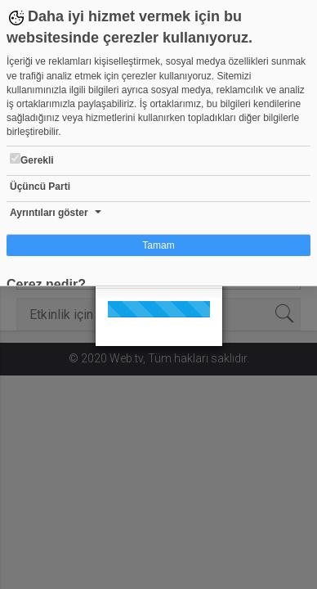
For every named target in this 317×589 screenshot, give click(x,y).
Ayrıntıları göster (49, 212)
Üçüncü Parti (40, 186)
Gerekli (32, 159)
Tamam (158, 245)
